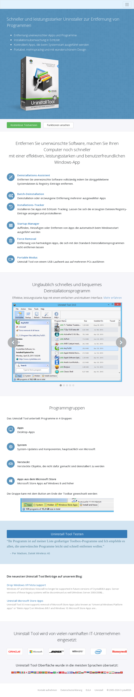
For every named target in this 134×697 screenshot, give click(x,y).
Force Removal (26, 238)
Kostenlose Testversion (23, 125)
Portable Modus (27, 257)
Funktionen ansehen (58, 125)
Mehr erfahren (112, 298)
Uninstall (99, 690)
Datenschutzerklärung (71, 690)
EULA (88, 690)
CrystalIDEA (125, 690)
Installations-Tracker (30, 205)
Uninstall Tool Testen (67, 534)
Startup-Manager (28, 223)
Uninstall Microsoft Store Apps (25, 600)
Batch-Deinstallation (30, 194)
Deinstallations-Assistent (33, 175)
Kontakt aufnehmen (47, 690)
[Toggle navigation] (127, 4)
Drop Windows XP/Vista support (26, 585)
